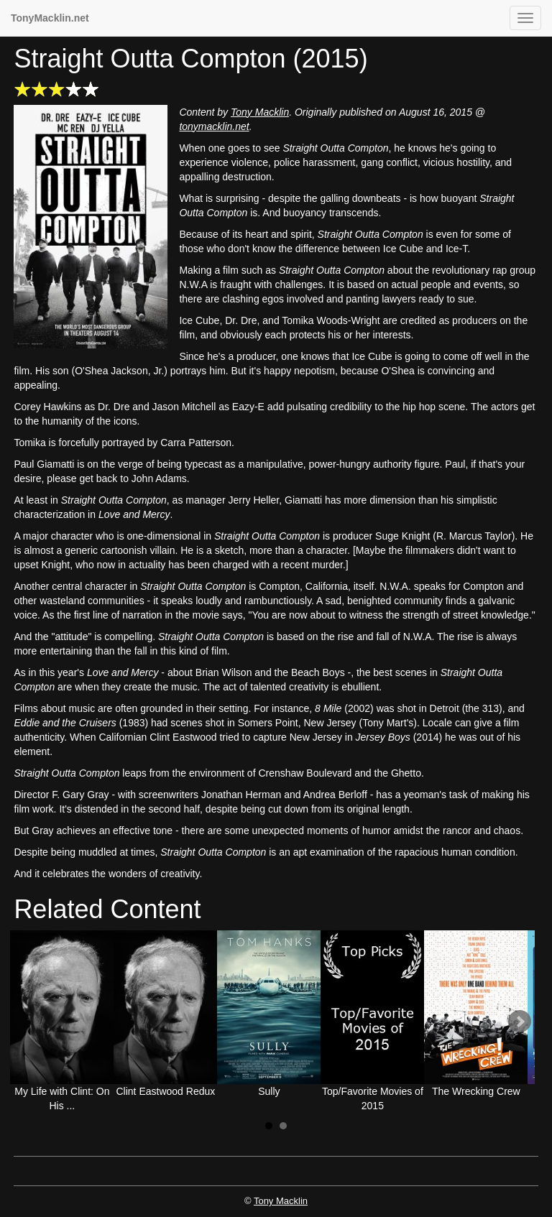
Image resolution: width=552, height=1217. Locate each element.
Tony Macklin (260, 112)
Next (519, 1021)
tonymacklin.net (214, 126)
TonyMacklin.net (50, 18)
